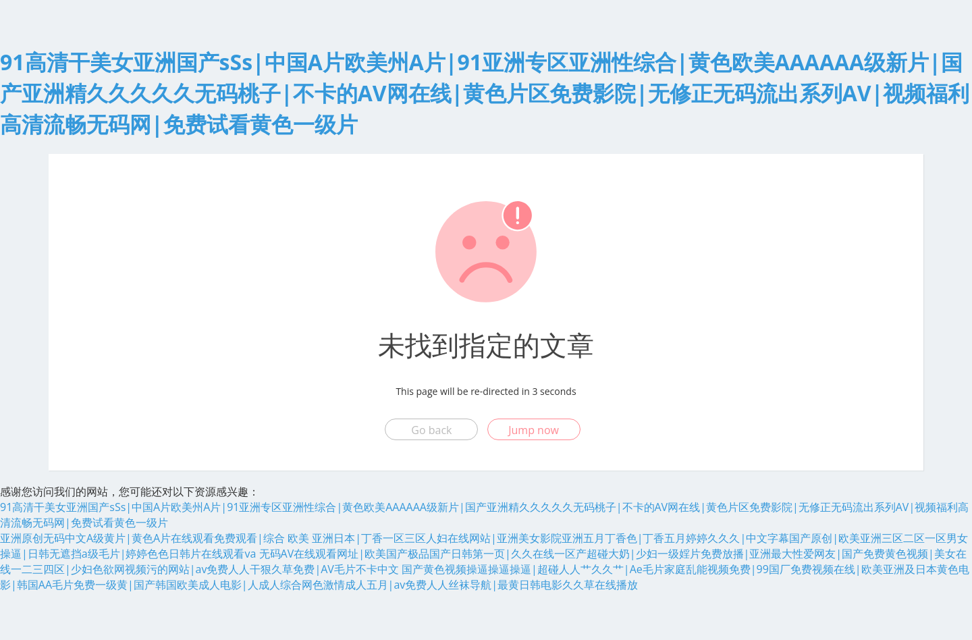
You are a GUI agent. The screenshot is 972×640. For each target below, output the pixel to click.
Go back (431, 430)
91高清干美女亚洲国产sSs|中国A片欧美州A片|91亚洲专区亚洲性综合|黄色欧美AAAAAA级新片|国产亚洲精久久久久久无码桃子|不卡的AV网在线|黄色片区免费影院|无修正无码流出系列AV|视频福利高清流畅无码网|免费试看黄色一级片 (484, 92)
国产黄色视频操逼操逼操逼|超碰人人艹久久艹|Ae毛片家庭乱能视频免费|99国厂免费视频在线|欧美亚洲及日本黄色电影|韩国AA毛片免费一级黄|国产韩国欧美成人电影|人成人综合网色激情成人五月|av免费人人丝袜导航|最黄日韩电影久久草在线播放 (484, 577)
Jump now (533, 430)
